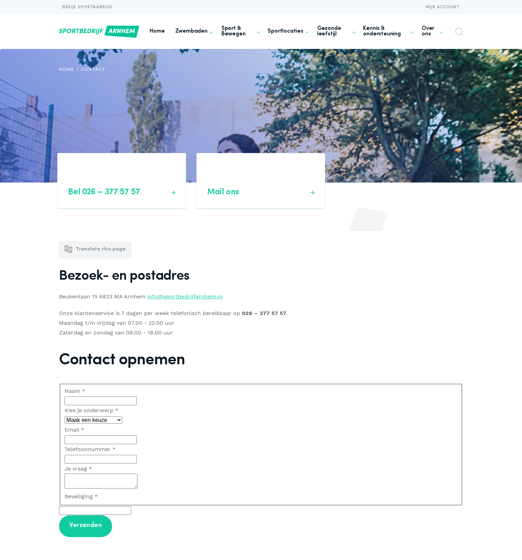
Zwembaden (191, 31)
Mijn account (443, 7)
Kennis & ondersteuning (382, 31)
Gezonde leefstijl (329, 31)
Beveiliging (81, 496)
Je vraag (78, 468)
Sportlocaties (285, 31)
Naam (75, 391)
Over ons (428, 31)
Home (157, 31)
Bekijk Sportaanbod (87, 7)
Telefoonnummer (90, 449)
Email (74, 429)
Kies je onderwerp (91, 410)
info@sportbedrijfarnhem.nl (185, 296)
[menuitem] (157, 31)
